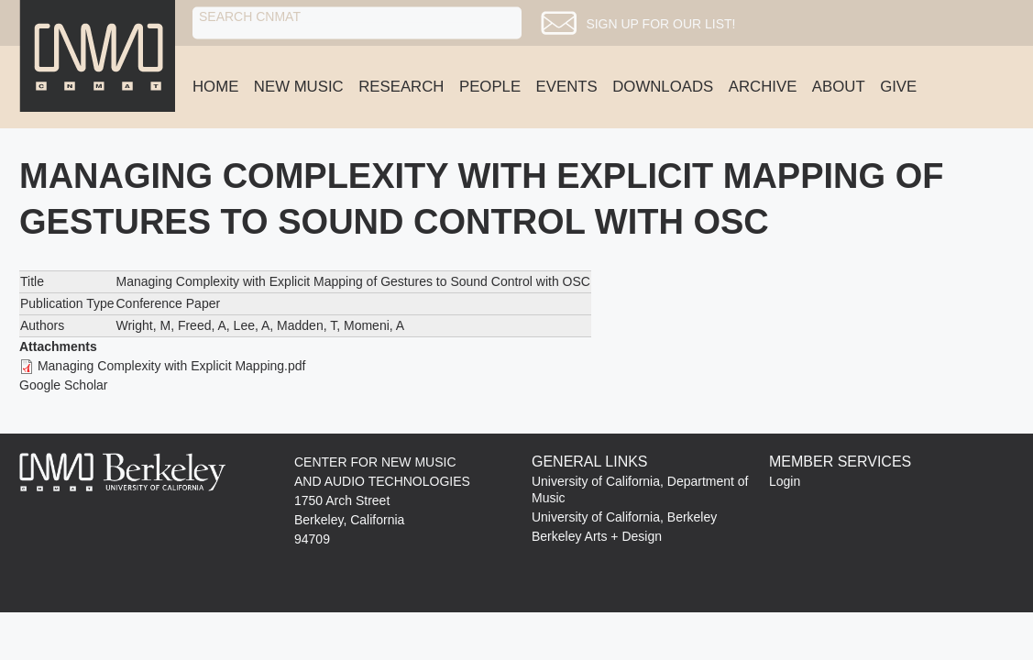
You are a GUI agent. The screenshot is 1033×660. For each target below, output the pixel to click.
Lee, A (252, 325)
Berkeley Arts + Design (597, 536)
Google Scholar (63, 385)
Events (567, 86)
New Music (299, 86)
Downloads (662, 86)
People (490, 86)
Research (401, 86)
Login (784, 481)
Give (898, 86)
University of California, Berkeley (624, 517)
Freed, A (202, 325)
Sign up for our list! (679, 23)
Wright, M (142, 325)
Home (215, 86)
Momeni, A (374, 325)
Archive (763, 86)
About (838, 86)
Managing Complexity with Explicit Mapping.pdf (172, 365)
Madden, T (306, 325)
